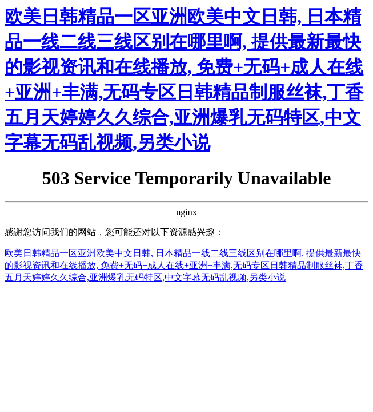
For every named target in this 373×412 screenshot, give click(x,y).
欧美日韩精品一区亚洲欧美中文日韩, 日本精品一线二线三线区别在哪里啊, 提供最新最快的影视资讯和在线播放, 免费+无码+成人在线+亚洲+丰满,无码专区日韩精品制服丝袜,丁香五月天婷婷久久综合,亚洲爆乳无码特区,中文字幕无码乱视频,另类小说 (184, 265)
